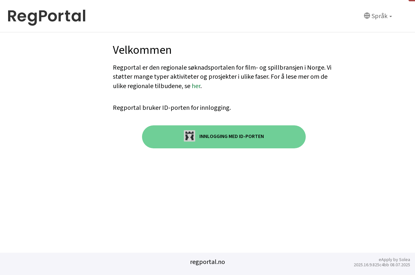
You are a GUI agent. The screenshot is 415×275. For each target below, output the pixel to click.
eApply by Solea (394, 260)
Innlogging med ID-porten (224, 136)
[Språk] (378, 16)
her (196, 86)
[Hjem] (47, 16)
